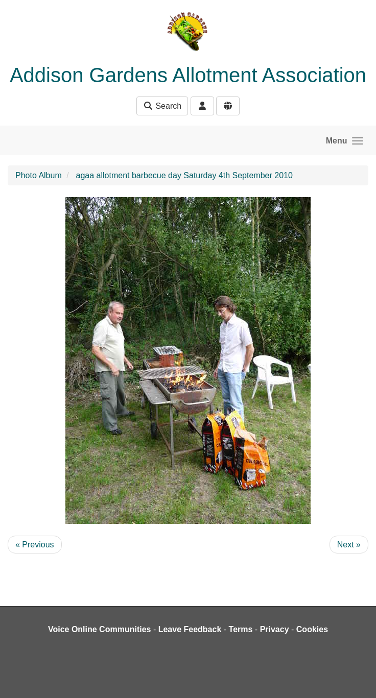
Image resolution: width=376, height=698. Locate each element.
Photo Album (38, 175)
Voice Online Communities (99, 629)
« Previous (34, 544)
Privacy (274, 629)
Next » (349, 544)
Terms (241, 629)
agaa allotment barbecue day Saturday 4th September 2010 (184, 175)
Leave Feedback (190, 629)
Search (162, 106)
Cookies (312, 629)
